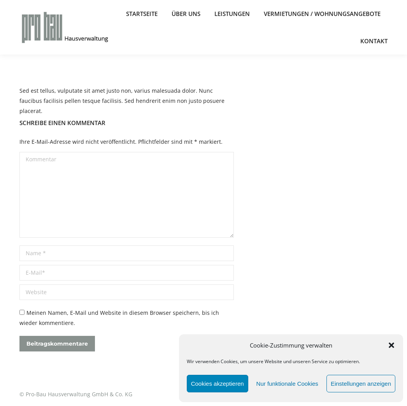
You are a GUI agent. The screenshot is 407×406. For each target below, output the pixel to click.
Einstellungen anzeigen (361, 383)
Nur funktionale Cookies (287, 383)
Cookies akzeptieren (217, 383)
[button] (391, 345)
